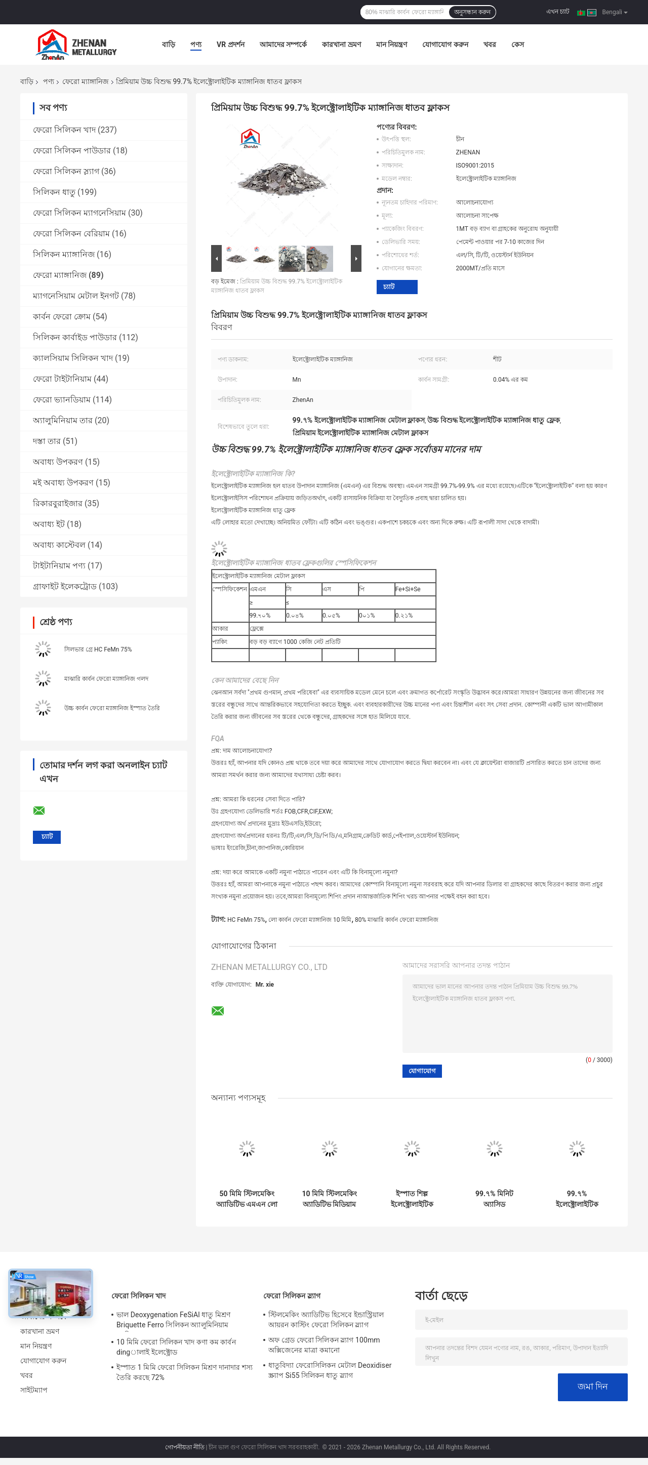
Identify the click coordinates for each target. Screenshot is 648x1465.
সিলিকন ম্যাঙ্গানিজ (64, 254)
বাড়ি (168, 44)
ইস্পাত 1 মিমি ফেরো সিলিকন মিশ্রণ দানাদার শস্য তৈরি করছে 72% (184, 1372)
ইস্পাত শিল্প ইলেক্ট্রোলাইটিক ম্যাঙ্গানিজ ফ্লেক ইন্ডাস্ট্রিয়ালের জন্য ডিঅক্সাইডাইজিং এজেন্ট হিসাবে (411, 1199)
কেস (517, 44)
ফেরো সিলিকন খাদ (64, 130)
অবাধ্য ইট (49, 524)
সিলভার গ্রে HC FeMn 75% (98, 649)
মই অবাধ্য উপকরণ (63, 482)
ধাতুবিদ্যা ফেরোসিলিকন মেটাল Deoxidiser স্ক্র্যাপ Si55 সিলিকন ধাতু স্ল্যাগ (330, 1370)
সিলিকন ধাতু (54, 192)
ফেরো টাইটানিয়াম (62, 379)
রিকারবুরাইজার (58, 503)
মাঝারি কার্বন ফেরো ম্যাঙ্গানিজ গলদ (106, 678)
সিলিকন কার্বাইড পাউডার (75, 337)
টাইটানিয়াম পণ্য (59, 566)
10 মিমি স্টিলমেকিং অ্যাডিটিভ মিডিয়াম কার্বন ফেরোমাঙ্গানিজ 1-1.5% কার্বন (329, 1199)
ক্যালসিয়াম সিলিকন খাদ (73, 358)
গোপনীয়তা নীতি (185, 1447)
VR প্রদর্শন (231, 44)
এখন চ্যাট (558, 11)
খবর (489, 44)
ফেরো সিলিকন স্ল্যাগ (66, 171)
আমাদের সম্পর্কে (283, 44)
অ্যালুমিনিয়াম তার (63, 420)
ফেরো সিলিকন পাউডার (72, 150)
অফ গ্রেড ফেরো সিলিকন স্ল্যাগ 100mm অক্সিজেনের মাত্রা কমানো (324, 1345)
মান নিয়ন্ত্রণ (391, 44)
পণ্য (195, 44)
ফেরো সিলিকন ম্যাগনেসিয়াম (79, 213)
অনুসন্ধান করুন (472, 12)
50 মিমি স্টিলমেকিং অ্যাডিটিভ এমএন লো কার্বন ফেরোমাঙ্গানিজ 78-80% (246, 1199)
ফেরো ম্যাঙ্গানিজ (85, 81)
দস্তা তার (47, 441)
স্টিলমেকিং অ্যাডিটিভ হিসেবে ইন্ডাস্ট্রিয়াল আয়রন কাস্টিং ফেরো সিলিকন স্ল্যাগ (326, 1320)
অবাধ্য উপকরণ (58, 462)
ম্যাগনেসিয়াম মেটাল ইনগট (76, 296)
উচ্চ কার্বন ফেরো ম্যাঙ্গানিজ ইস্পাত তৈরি (112, 708)
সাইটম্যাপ (34, 1390)
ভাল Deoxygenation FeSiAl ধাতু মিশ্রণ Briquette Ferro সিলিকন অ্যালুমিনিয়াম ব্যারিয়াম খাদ (173, 1321)
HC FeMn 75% (246, 919)
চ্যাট (388, 287)
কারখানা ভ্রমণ (341, 44)
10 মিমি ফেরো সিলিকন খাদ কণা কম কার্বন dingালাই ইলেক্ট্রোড (176, 1347)
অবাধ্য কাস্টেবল (59, 545)
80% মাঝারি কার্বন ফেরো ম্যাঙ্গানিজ (396, 919)
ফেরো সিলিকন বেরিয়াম (71, 233)
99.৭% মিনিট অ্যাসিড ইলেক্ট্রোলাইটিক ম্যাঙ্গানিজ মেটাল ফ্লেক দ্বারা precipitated (494, 1199)
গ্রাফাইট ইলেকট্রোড (65, 586)
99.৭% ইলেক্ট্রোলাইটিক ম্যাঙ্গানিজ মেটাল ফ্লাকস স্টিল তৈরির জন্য (576, 1199)
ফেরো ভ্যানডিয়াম (62, 399)
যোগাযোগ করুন (445, 44)
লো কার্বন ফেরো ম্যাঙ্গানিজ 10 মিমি (309, 919)
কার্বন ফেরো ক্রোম (62, 316)
